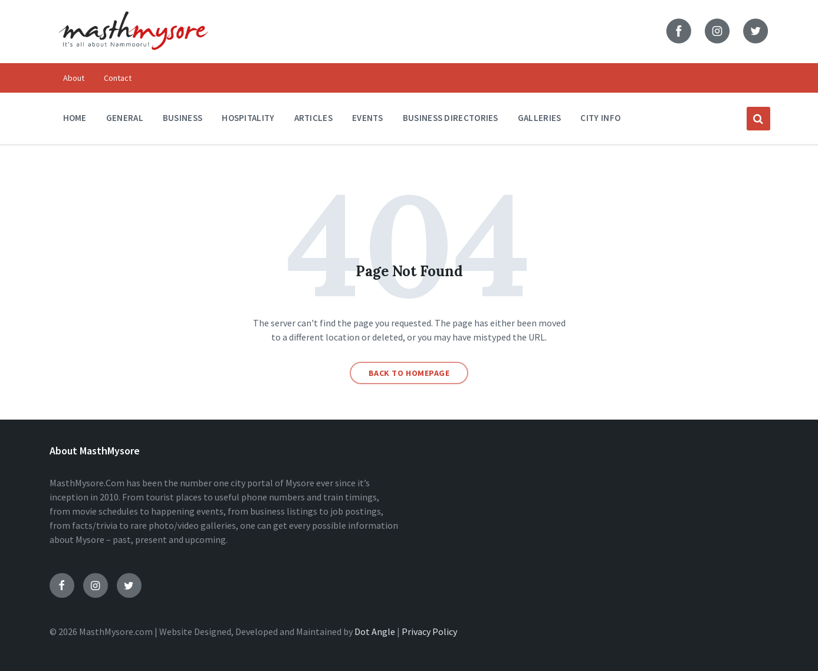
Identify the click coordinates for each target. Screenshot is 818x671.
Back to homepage (409, 373)
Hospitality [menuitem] (248, 117)
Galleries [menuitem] (539, 117)
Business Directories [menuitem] (450, 117)
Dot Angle (374, 631)
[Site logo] (133, 58)
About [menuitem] (73, 78)
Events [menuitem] (367, 117)
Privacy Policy (429, 631)
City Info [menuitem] (600, 117)
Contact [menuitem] (118, 78)
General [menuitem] (124, 117)
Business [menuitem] (182, 117)
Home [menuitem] (75, 117)
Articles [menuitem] (313, 117)
